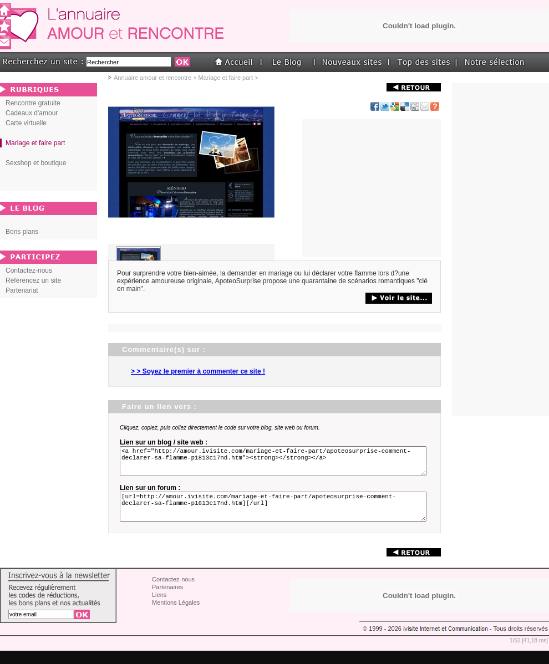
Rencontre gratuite (33, 103)
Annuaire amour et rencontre (152, 77)
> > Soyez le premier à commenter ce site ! (198, 371)
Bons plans (22, 232)
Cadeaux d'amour (32, 113)
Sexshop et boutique (36, 163)
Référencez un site (33, 280)
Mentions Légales (176, 615)
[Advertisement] (371, 188)
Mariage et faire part (226, 77)
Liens (159, 608)
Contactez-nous (29, 270)
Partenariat (22, 290)
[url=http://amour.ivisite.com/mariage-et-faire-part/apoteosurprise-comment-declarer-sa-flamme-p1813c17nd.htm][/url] (275, 516)
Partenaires (167, 600)
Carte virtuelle (26, 123)
